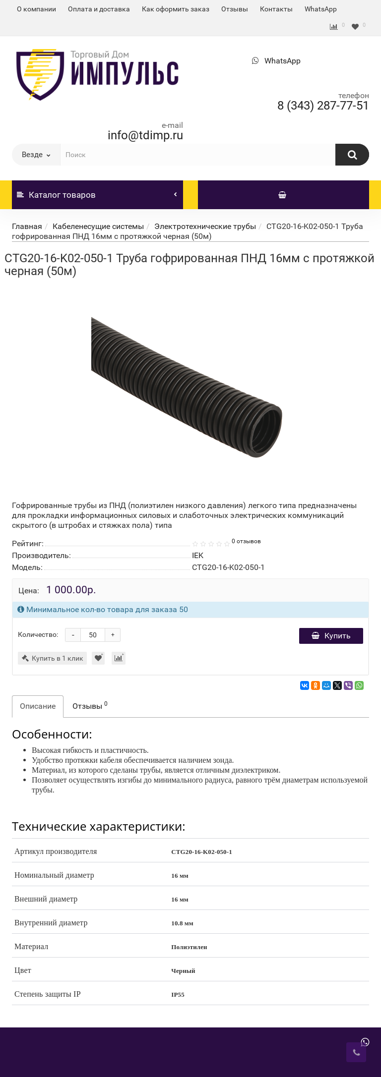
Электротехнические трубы (205, 226)
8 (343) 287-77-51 (323, 106)
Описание (38, 706)
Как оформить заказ (175, 9)
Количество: (38, 634)
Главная (27, 226)
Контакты (276, 9)
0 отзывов (246, 541)
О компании (36, 9)
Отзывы (234, 9)
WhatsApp (321, 9)
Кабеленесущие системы (98, 226)
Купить (331, 635)
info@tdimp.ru (145, 135)
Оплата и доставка (99, 9)
